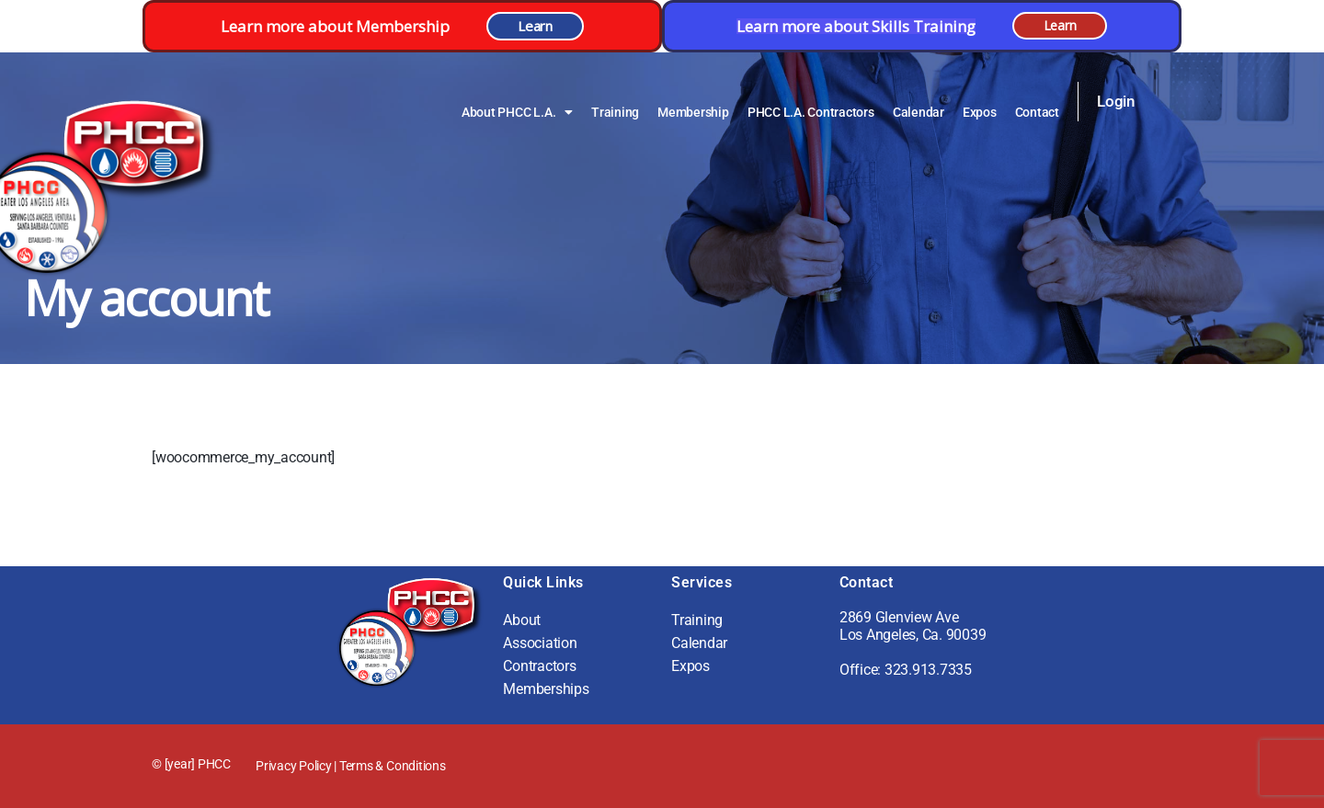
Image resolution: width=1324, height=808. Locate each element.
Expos (980, 112)
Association (539, 643)
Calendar (918, 112)
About (522, 620)
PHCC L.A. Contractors (811, 112)
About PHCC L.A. (517, 112)
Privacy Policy (294, 765)
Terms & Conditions (392, 765)
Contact (1037, 112)
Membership (693, 112)
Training (615, 112)
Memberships (545, 689)
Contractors (539, 666)
